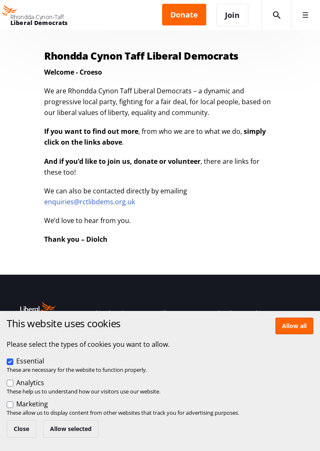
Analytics (30, 382)
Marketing (32, 403)
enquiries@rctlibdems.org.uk (89, 201)
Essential (30, 361)
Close (21, 429)
